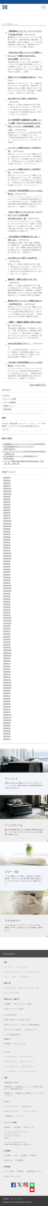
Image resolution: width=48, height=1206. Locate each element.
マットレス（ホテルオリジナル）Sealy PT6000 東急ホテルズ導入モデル (17, 1143)
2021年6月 (6, 634)
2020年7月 (6, 663)
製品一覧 (7, 983)
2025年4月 (6, 510)
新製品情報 (7, 409)
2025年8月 (6, 499)
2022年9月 (6, 593)
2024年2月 (6, 548)
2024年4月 (6, 542)
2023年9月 (6, 561)
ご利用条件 (8, 1116)
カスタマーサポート (11, 1106)
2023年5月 (6, 572)
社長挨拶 (24, 1155)
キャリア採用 (9, 1171)
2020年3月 (6, 674)
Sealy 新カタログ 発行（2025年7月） (23, 258)
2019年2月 (6, 709)
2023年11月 (7, 556)
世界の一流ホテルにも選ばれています (17, 1020)
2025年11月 (7, 491)
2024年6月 (6, 537)
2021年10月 (7, 623)
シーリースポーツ (10, 1071)
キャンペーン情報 (9, 399)
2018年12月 (7, 715)
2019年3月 (6, 707)
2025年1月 (6, 518)
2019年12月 (7, 682)
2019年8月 (6, 693)
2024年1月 (6, 550)
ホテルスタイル (27, 1066)
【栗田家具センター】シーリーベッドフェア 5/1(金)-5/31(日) (24, 444)
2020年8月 (6, 661)
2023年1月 (6, 583)
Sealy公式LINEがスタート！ (19, 343)
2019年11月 (7, 685)
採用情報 (7, 1167)
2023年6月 (6, 569)
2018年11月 (7, 717)
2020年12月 (7, 650)
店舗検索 (7, 1004)
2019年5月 (6, 701)
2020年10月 (7, 655)
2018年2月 (6, 739)
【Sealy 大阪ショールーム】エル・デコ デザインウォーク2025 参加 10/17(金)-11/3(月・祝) (25, 215)
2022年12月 (7, 585)
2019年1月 (6, 712)
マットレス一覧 (9, 988)
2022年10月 (7, 591)
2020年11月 (7, 653)
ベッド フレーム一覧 (11, 993)
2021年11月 (7, 620)
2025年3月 (6, 513)
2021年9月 (6, 626)
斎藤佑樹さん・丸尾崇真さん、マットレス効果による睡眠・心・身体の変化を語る (23, 1088)
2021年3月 (6, 642)
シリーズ (7, 1052)
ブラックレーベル (10, 1056)
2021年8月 (6, 628)
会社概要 (7, 1155)
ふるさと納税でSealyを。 (13, 1034)
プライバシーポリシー (31, 1111)
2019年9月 (6, 690)
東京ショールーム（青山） (23, 1004)
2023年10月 (7, 558)
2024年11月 (7, 523)
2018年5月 (6, 733)
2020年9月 (6, 658)
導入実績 (17, 1127)
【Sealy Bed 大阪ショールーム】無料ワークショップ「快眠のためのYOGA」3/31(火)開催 (25, 56)
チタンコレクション (27, 1061)
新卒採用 (20, 1171)
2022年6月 (6, 601)
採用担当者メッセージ (34, 1171)
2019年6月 (6, 699)
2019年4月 (6, 704)
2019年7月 (6, 696)
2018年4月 (6, 736)
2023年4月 (6, 575)
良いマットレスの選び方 (12, 1030)
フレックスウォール (11, 1066)
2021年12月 (7, 618)
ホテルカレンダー (20, 1044)
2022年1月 (6, 615)
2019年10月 (7, 688)
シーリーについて (9, 953)
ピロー (15, 977)
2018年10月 (7, 720)
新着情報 (7, 1044)
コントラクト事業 (10, 1122)
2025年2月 (6, 515)
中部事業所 (19, 1160)
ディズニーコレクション (28, 1071)
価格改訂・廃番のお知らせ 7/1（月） (23, 279)
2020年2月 (6, 677)
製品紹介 (7, 1127)
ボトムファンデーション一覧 (29, 988)
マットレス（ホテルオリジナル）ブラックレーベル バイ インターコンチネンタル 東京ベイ (16, 1135)
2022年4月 (6, 607)
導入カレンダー (29, 1127)
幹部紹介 (33, 1155)
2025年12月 (7, 488)
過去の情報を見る (38, 385)
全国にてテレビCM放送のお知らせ (22, 77)
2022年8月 (6, 596)
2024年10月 (7, 526)
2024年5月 (6, 540)
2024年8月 (6, 531)
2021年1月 (6, 647)
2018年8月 (6, 725)
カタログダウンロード (12, 1111)
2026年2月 (6, 483)
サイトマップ (20, 1116)
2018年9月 (6, 723)
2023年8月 (6, 564)
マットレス (8, 967)
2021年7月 (6, 631)
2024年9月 (6, 529)
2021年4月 (6, 639)
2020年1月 (6, 680)
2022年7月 (6, 599)
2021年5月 (6, 637)
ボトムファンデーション (12, 972)
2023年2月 (6, 580)
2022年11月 (7, 588)
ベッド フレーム (21, 967)
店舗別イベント (8, 406)
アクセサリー (25, 977)
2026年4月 (6, 478)
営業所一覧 (8, 1160)
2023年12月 (7, 553)
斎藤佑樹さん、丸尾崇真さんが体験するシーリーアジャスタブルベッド (24, 1094)
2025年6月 (6, 504)
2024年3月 (6, 545)
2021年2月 (6, 645)
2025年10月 (7, 494)
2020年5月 (6, 669)
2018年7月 (6, 728)
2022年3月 (6, 610)
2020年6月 (6, 666)
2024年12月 (7, 521)
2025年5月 (6, 507)
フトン (6, 977)
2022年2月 (6, 612)
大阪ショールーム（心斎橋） (14, 1009)
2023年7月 (6, 567)
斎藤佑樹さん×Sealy (11, 1082)
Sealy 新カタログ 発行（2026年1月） (23, 99)
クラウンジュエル (10, 1061)
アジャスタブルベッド (32, 972)
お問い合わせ (26, 1106)
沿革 (15, 1155)
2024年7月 (6, 534)
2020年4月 (6, 672)
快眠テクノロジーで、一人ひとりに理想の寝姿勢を (22, 1025)
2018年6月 (6, 731)
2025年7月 (6, 502)
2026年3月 (6, 480)
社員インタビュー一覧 (12, 1176)
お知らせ (6, 395)
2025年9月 (6, 496)
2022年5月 (6, 604)
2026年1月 (6, 486)
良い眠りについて (31, 1030)
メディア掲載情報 (9, 402)
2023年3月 (6, 577)
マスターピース (25, 1056)
